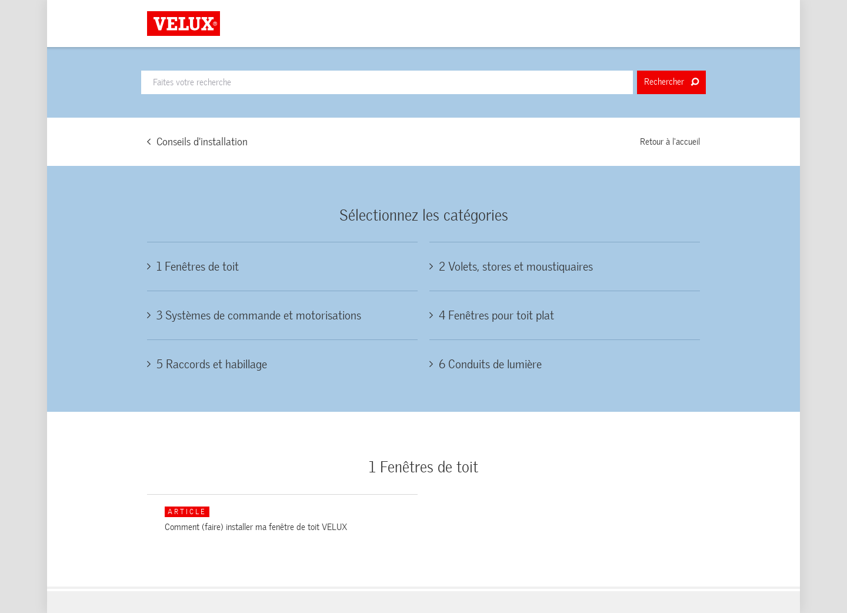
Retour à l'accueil (670, 141)
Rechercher (671, 81)
